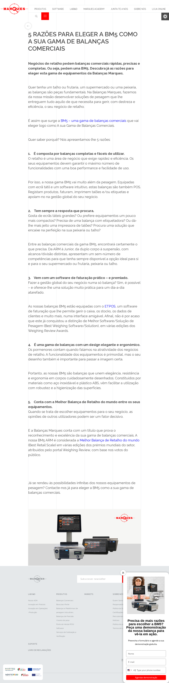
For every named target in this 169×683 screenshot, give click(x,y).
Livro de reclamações (39, 650)
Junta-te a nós (119, 9)
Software (58, 9)
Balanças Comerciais (64, 600)
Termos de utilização (121, 628)
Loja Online (159, 9)
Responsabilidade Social (123, 604)
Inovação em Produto (36, 604)
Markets (88, 594)
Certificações (118, 612)
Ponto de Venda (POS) (65, 624)
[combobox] (131, 670)
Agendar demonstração (146, 677)
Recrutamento (119, 616)
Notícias (116, 620)
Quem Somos (118, 600)
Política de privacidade (122, 624)
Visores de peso (62, 620)
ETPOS (110, 306)
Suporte (32, 644)
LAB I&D (31, 594)
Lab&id (73, 9)
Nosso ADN (32, 600)
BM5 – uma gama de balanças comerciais (93, 121)
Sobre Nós (140, 9)
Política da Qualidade (121, 608)
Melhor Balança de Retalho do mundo (109, 440)
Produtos (40, 9)
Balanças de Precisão (65, 616)
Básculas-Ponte (62, 604)
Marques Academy (94, 9)
